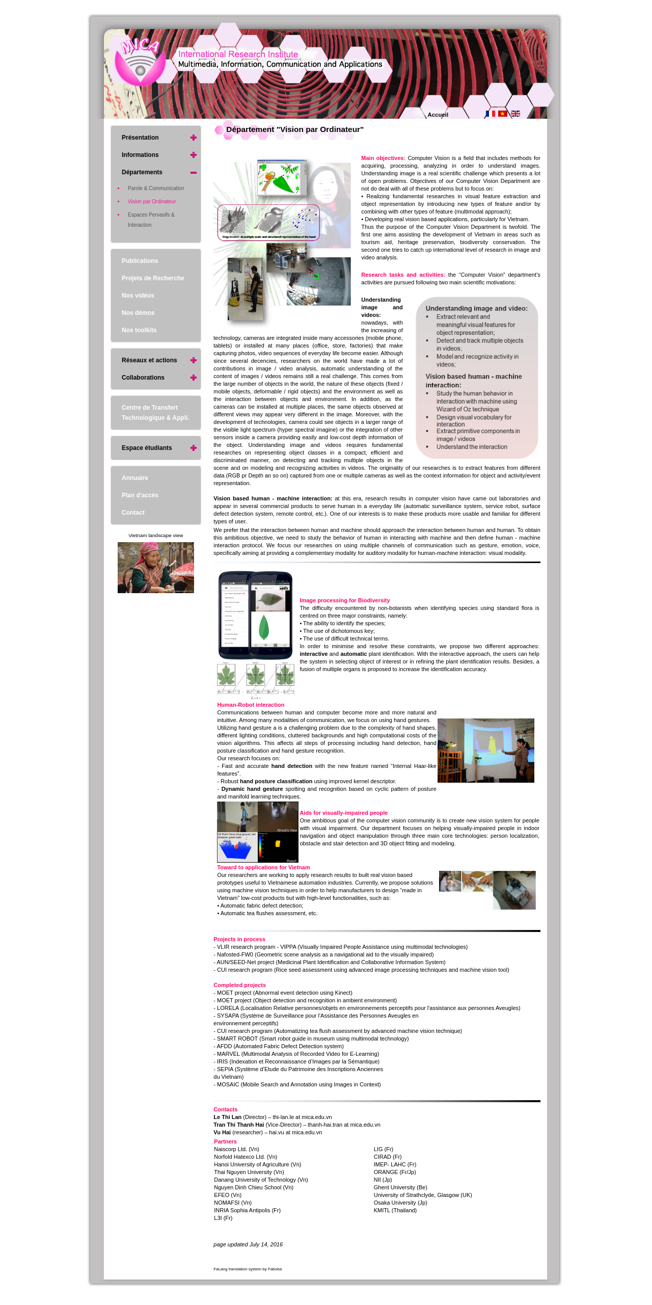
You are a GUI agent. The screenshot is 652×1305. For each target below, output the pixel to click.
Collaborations (143, 377)
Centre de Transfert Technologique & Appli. (155, 412)
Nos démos (138, 312)
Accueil (438, 115)
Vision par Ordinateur (152, 201)
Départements (142, 172)
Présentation (140, 137)
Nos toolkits (139, 330)
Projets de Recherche (153, 278)
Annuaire (135, 478)
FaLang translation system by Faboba (247, 1269)
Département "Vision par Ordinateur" (295, 129)
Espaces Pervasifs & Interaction (151, 220)
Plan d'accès (140, 495)
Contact (133, 512)
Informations (140, 154)
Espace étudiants (147, 447)
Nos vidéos (138, 295)
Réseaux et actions (149, 360)
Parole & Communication (156, 188)
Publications (140, 260)
